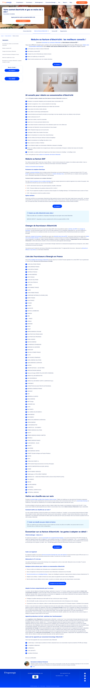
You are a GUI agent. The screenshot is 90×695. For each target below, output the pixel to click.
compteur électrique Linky (58, 173)
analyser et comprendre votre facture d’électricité (49, 154)
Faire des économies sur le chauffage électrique (37, 574)
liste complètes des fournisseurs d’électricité (38, 259)
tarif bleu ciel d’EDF (73, 228)
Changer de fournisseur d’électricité (9, 51)
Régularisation (63, 31)
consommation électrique (82, 500)
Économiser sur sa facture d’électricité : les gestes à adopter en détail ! (10, 61)
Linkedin (33, 666)
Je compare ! (82, 2)
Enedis (26, 173)
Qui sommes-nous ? (59, 675)
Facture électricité (27, 31)
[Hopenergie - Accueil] (6, 2)
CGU (38, 686)
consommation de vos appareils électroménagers (53, 537)
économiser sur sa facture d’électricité (51, 42)
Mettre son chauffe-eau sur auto (9, 57)
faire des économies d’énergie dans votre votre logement (54, 554)
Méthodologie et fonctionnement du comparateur (53, 686)
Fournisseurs (29, 2)
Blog (71, 2)
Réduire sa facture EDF (7, 48)
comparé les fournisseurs (36, 236)
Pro (59, 2)
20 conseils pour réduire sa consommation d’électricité (11, 44)
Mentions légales (43, 686)
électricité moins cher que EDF (60, 236)
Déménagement (39, 2)
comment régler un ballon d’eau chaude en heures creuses (43, 499)
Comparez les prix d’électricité (57, 583)
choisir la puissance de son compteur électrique (40, 181)
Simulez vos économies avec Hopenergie (34, 166)
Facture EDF (54, 31)
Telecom (65, 2)
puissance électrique (35, 172)
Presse (66, 675)
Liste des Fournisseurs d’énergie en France (11, 54)
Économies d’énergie (50, 2)
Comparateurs (19, 2)
